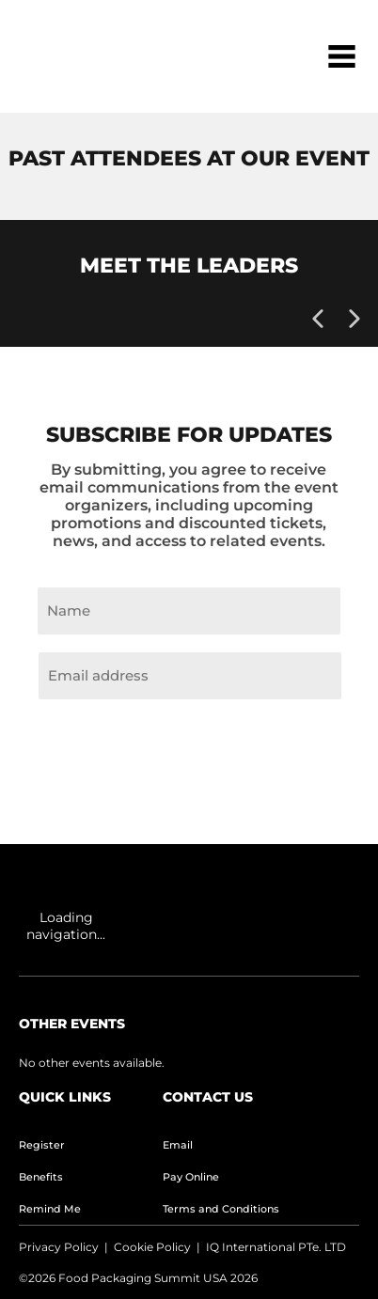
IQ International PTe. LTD (276, 1247)
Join (188, 743)
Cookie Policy (152, 1247)
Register (42, 1144)
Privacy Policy (59, 1247)
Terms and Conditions (221, 1208)
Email (178, 1144)
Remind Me (50, 1208)
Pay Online (191, 1176)
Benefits (41, 1176)
